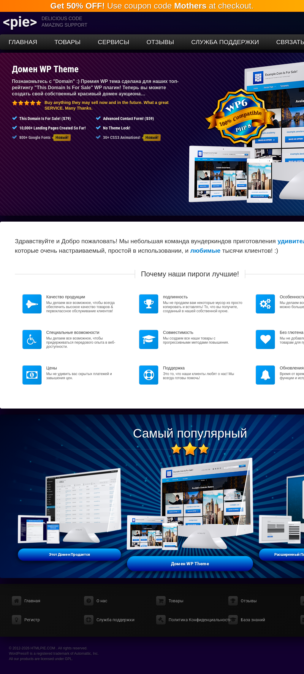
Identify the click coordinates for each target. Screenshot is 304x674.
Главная (23, 42)
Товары (67, 42)
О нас (101, 600)
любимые (205, 250)
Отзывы (160, 42)
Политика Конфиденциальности (200, 619)
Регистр (32, 619)
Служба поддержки (225, 42)
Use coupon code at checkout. (152, 5)
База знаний (253, 619)
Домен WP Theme (45, 69)
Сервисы (113, 42)
